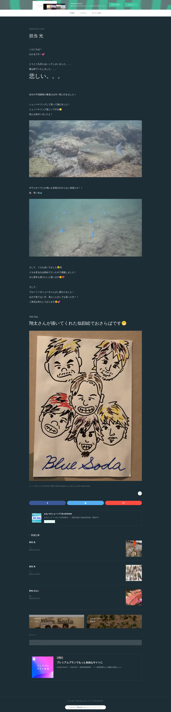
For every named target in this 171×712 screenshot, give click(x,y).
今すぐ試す (115, 5)
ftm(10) (88, 486)
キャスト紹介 (96, 13)
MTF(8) (47, 486)
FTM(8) (52, 486)
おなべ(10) (69, 486)
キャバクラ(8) (33, 486)
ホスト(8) (41, 486)
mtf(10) (83, 486)
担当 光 (32, 542)
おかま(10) (77, 486)
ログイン (131, 5)
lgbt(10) (63, 486)
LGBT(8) (57, 486)
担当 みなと (34, 591)
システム (83, 13)
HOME (72, 13)
